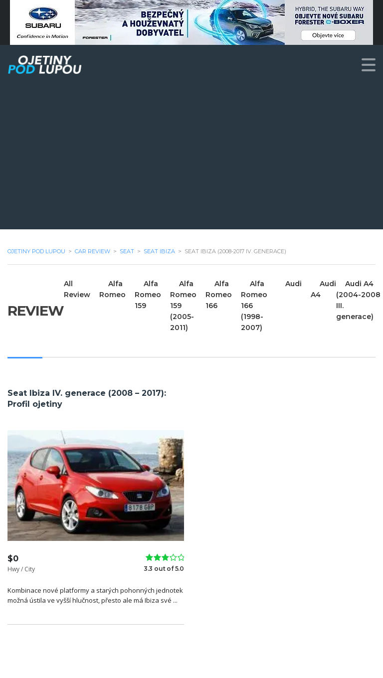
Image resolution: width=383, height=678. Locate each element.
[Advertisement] (191, 159)
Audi (293, 283)
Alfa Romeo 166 (218, 294)
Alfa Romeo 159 (148, 294)
